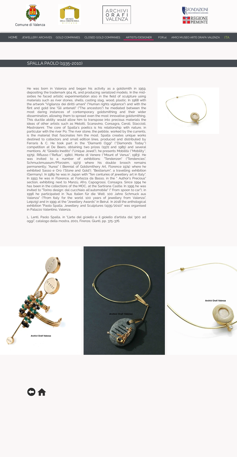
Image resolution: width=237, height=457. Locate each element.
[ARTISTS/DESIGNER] (138, 37)
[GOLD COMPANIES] (68, 37)
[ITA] (227, 37)
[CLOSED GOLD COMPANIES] (102, 37)
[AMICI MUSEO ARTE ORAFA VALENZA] (195, 37)
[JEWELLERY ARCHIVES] (37, 37)
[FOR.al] (162, 37)
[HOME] (13, 37)
